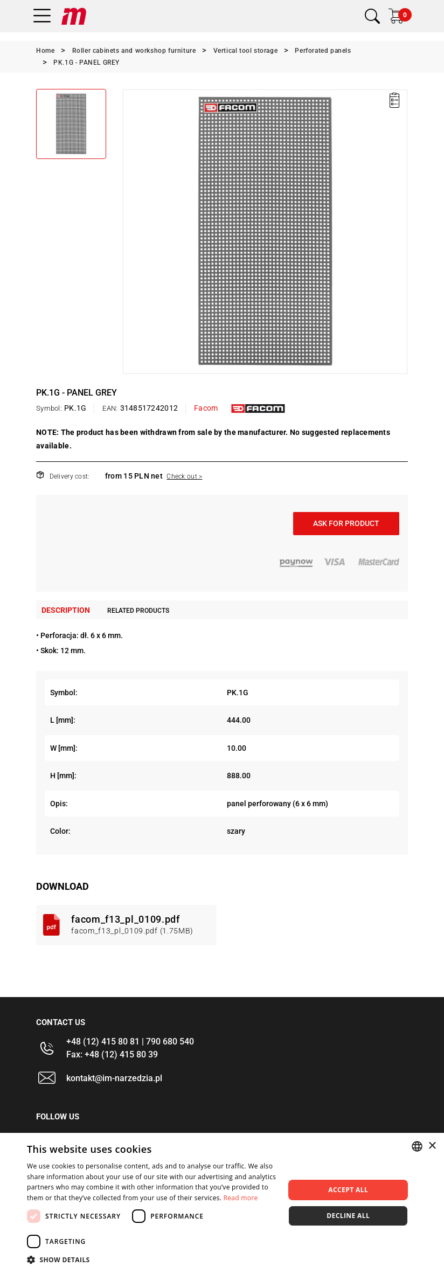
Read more (241, 1197)
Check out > (184, 476)
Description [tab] (65, 610)
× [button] (432, 1146)
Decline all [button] (348, 1215)
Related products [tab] (138, 610)
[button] (152, 1259)
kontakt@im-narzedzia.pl (114, 1078)
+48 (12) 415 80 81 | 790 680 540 (130, 1041)
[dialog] (222, 1203)
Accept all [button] (348, 1189)
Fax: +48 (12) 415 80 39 (112, 1054)
